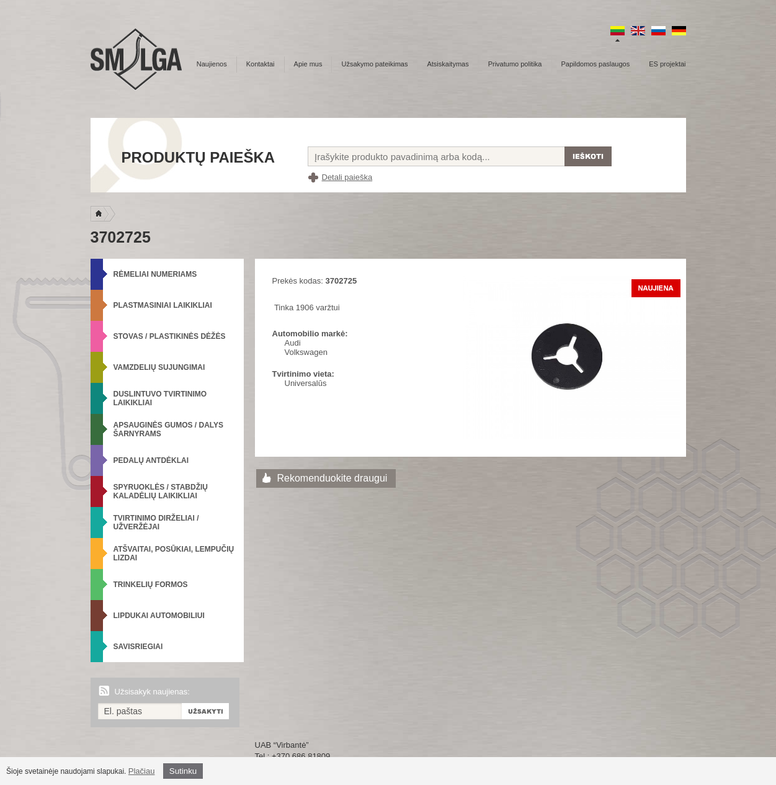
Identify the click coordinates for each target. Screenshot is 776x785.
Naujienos (212, 64)
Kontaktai (260, 64)
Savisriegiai (138, 646)
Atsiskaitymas (447, 64)
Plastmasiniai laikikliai (163, 305)
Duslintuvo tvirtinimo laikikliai (160, 398)
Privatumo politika (515, 64)
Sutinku (183, 771)
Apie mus (308, 64)
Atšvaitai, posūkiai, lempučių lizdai (174, 553)
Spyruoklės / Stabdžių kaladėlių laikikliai (161, 491)
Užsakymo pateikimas (374, 64)
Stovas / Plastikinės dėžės (170, 336)
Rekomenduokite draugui (332, 478)
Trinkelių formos (151, 584)
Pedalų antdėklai (151, 460)
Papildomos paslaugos (595, 64)
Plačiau (141, 771)
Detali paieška (347, 177)
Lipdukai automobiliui (159, 615)
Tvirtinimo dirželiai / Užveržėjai (156, 522)
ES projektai (667, 64)
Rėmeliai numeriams (155, 274)
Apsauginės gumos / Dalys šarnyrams (169, 429)
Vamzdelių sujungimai (159, 367)
